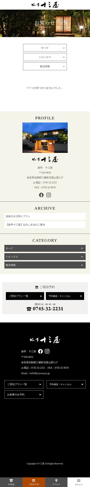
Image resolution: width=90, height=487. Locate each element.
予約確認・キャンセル (65, 296)
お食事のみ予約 (24, 394)
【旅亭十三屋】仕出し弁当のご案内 (25, 224)
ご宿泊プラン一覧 (25, 296)
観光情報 (52, 66)
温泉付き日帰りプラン (18, 216)
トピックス (52, 57)
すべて (53, 48)
